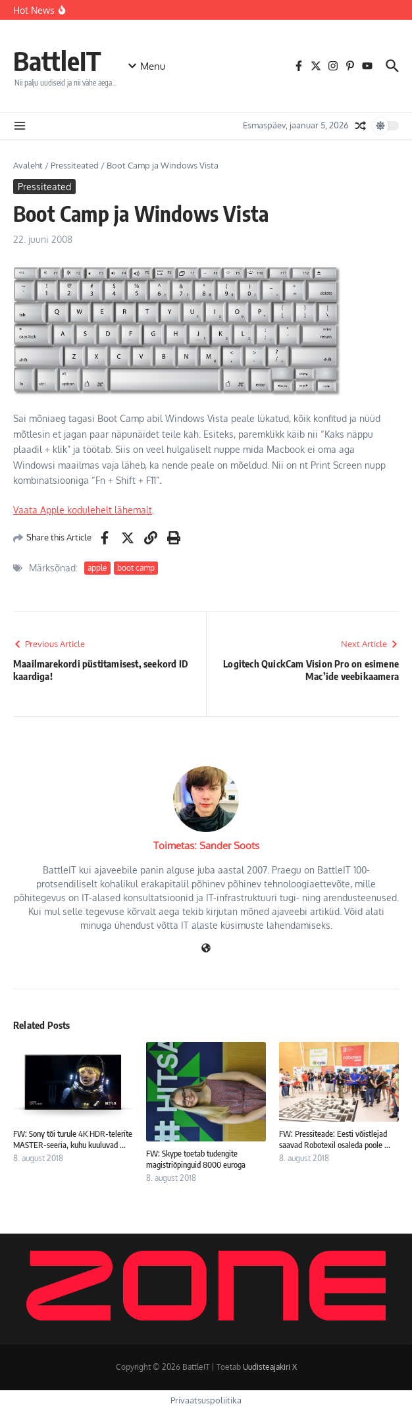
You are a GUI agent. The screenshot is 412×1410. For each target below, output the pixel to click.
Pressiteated (75, 165)
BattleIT (57, 60)
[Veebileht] (206, 948)
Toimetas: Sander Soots (206, 845)
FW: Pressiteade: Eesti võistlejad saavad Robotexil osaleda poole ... (334, 1139)
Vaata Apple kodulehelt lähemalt (82, 509)
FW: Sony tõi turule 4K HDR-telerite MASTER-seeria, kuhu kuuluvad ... (72, 1139)
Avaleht (28, 165)
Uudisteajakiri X (270, 1367)
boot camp (136, 568)
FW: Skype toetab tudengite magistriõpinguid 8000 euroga (195, 1159)
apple (97, 568)
